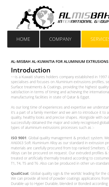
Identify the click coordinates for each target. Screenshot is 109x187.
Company (60, 39)
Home (23, 39)
